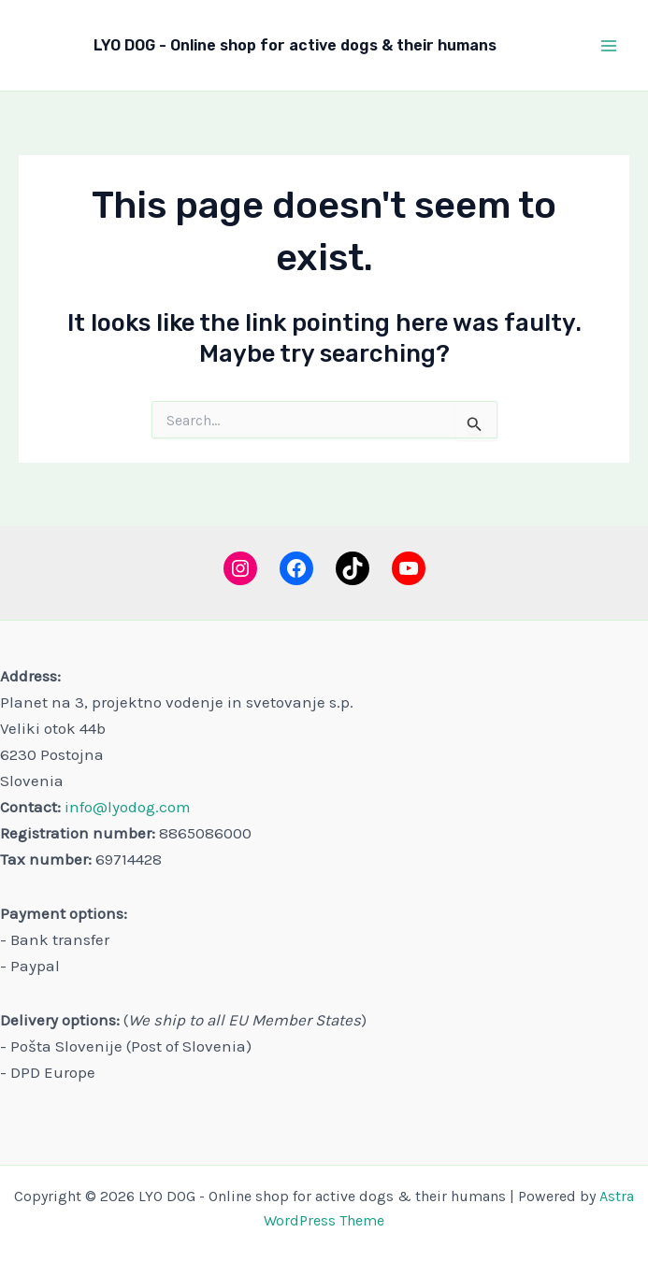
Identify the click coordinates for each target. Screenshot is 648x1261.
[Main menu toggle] (608, 45)
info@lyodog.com (128, 806)
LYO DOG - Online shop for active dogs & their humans (295, 45)
